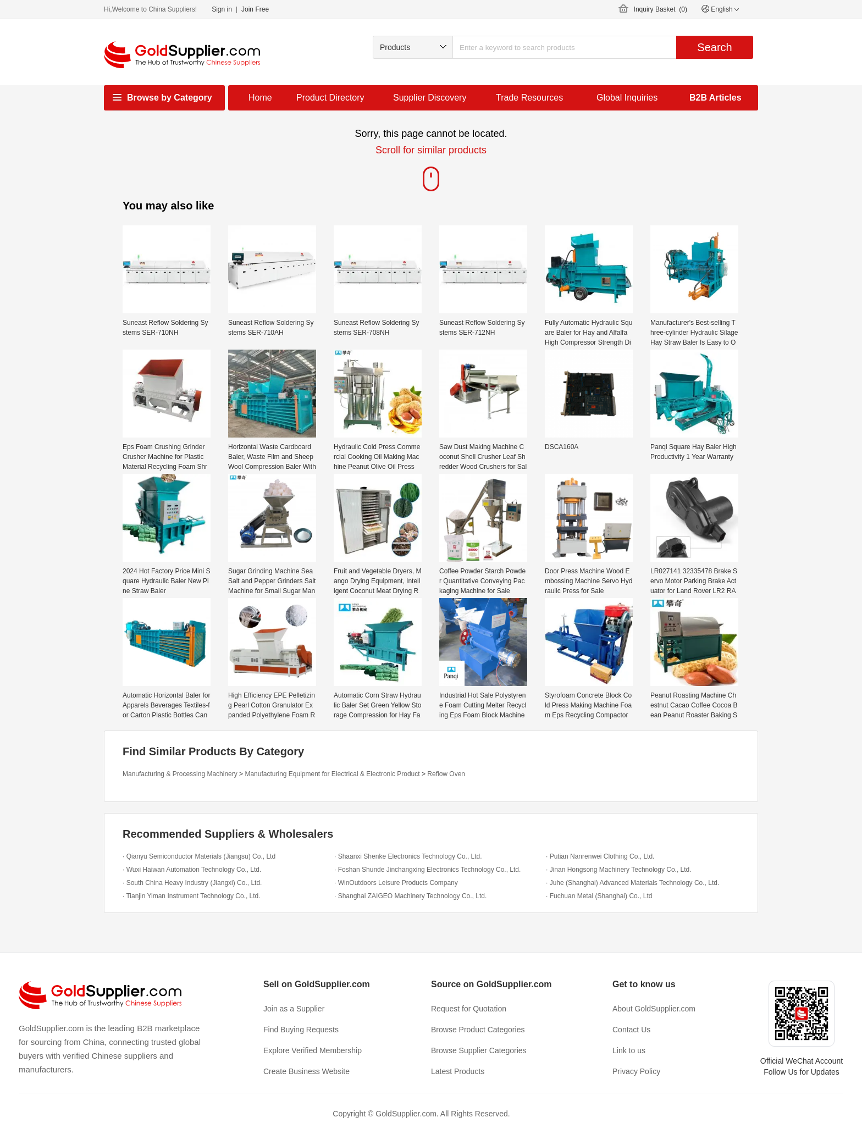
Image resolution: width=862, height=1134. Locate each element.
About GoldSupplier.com (653, 1008)
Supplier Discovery (429, 97)
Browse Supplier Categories (479, 1050)
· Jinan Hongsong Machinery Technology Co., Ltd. (619, 869)
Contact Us (631, 1029)
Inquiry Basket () (660, 9)
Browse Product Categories (477, 1029)
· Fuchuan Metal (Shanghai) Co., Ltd (599, 896)
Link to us (628, 1050)
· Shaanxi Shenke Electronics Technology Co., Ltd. (408, 856)
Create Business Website (306, 1071)
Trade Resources (529, 97)
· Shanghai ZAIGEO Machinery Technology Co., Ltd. (410, 896)
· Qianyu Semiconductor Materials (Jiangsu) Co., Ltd (199, 856)
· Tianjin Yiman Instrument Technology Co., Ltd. (192, 896)
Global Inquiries (626, 97)
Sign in (222, 9)
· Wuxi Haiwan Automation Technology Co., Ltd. (192, 869)
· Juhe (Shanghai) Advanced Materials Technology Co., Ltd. (632, 883)
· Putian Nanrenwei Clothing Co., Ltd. (600, 856)
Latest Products (457, 1071)
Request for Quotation (468, 1008)
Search (714, 47)
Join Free (255, 9)
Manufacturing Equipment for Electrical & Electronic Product (332, 774)
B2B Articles (715, 97)
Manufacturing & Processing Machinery (180, 774)
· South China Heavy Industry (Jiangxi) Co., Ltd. (192, 883)
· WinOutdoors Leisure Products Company (396, 883)
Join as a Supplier (293, 1008)
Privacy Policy (636, 1071)
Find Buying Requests (301, 1029)
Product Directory (330, 97)
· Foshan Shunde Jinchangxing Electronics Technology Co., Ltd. (427, 869)
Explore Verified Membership (312, 1050)
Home (260, 97)
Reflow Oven (446, 774)
